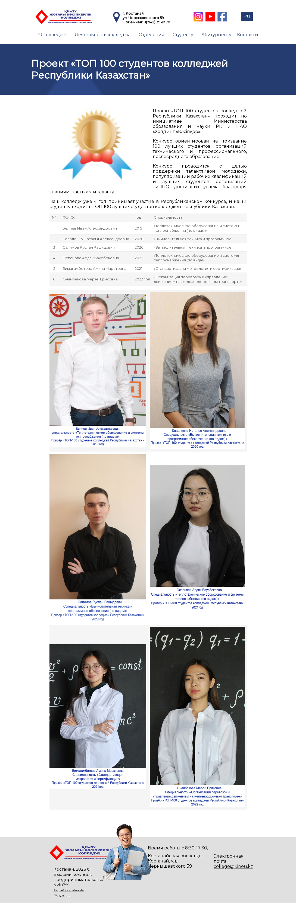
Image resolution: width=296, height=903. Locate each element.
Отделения (151, 34)
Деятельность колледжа (102, 34)
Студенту (183, 34)
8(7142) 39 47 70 (157, 22)
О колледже (52, 34)
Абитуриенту (216, 34)
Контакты (247, 34)
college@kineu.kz (233, 866)
